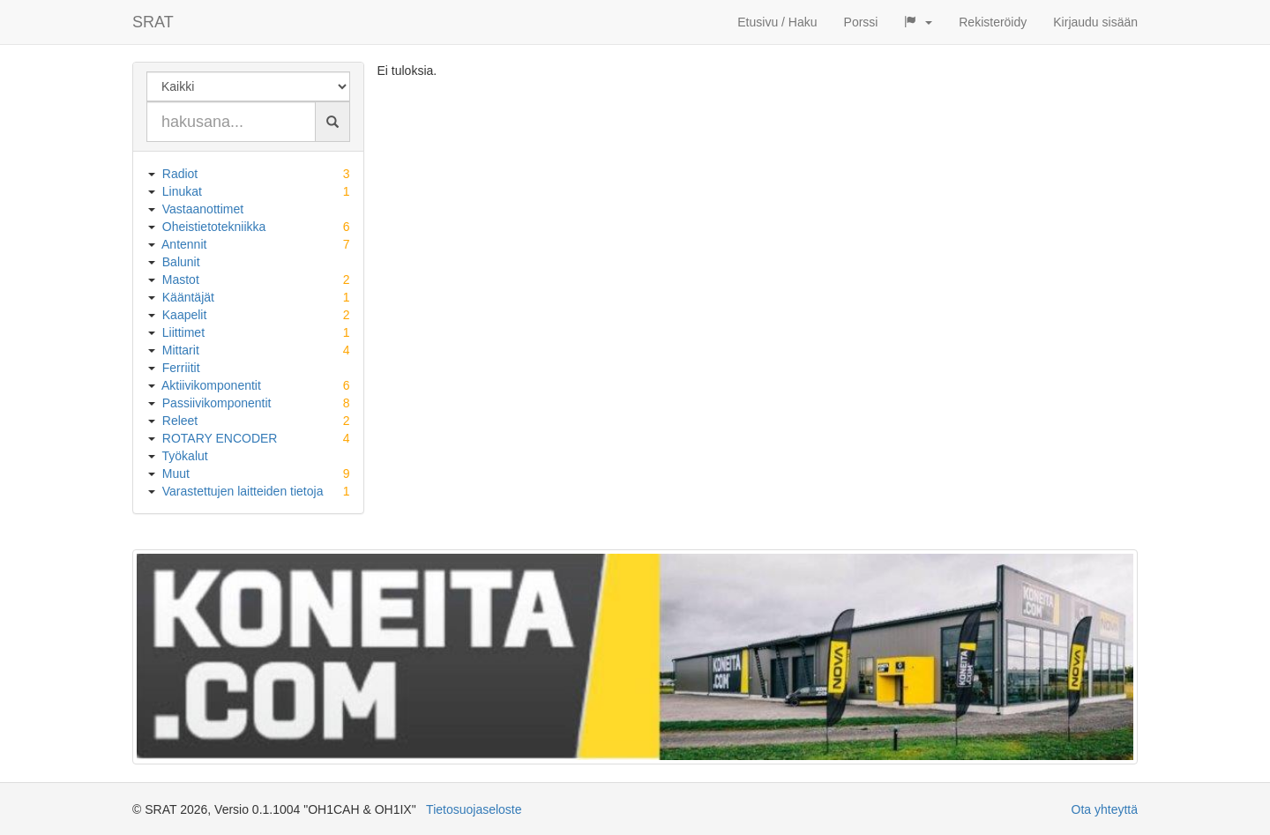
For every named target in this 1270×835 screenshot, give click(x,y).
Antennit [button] (183, 244)
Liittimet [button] (183, 332)
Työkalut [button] (185, 456)
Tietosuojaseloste (473, 809)
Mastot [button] (180, 279)
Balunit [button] (181, 262)
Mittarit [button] (180, 350)
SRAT (153, 22)
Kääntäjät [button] (188, 297)
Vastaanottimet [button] (202, 209)
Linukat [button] (182, 191)
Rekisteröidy (993, 22)
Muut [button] (176, 473)
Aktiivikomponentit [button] (211, 385)
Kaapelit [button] (184, 315)
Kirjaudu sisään (1095, 22)
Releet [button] (180, 421)
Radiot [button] (180, 174)
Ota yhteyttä (1105, 809)
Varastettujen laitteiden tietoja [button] (243, 491)
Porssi (861, 22)
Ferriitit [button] (181, 368)
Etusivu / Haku (777, 22)
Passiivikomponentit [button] (217, 403)
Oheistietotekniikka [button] (214, 227)
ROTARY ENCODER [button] (220, 438)
